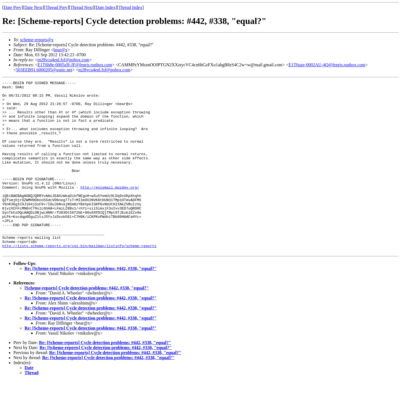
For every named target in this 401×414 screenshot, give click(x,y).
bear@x (60, 49)
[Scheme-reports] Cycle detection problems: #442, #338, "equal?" (87, 322)
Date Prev (12, 7)
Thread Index (130, 7)
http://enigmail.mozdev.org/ (109, 208)
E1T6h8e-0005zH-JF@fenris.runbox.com (75, 64)
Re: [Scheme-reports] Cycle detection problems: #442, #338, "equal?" (91, 302)
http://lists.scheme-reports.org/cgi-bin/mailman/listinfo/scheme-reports (79, 279)
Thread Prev (56, 7)
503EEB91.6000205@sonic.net (44, 69)
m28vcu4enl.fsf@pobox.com (63, 59)
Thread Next (81, 7)
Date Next (34, 7)
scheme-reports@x (36, 39)
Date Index (106, 7)
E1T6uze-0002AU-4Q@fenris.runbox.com (326, 64)
